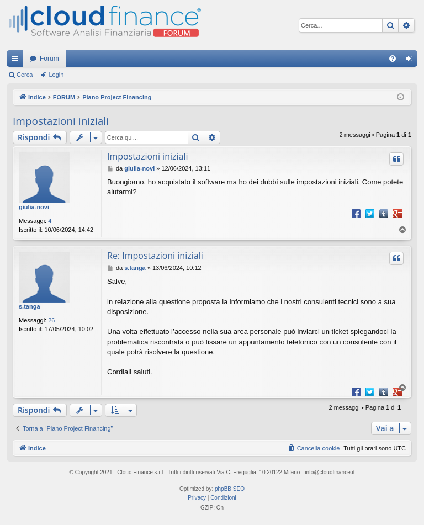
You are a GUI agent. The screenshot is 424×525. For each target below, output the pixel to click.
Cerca (25, 74)
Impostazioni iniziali (61, 121)
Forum (49, 58)
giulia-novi (34, 207)
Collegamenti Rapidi (17, 61)
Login (56, 74)
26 (51, 320)
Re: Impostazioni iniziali (155, 255)
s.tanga (29, 306)
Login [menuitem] (411, 61)
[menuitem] (392, 58)
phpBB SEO (230, 489)
